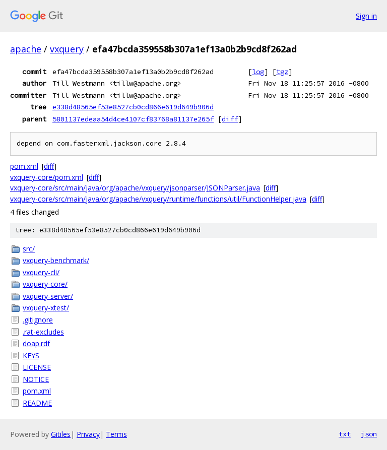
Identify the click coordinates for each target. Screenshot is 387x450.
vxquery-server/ (48, 296)
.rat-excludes (43, 332)
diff (230, 118)
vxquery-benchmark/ (56, 260)
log (258, 71)
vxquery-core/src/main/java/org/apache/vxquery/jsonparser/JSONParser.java (135, 187)
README (37, 403)
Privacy (88, 434)
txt (345, 433)
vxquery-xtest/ (46, 307)
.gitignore (38, 320)
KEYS (31, 355)
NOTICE (36, 379)
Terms (116, 434)
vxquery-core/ (45, 284)
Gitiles (61, 434)
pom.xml (24, 166)
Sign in (366, 16)
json (369, 433)
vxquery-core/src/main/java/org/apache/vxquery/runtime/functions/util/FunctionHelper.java (158, 199)
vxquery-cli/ (41, 272)
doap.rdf (36, 343)
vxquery (67, 49)
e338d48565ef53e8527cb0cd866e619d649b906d (133, 106)
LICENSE (37, 367)
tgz (282, 71)
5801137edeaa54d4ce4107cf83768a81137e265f (133, 118)
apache (25, 49)
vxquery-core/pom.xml (46, 177)
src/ (29, 248)
